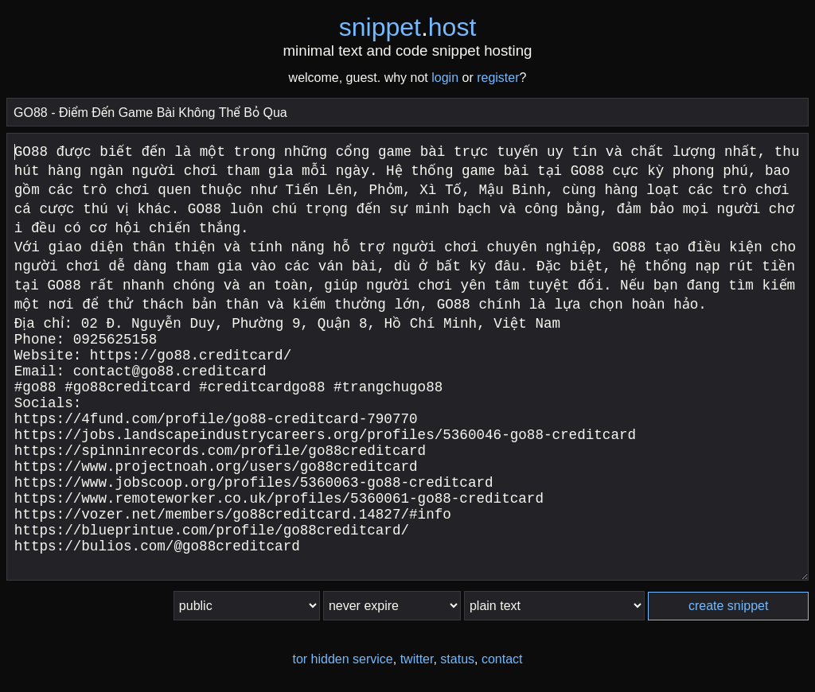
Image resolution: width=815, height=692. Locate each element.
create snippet (728, 605)
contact (502, 659)
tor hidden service (342, 659)
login (444, 77)
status (457, 659)
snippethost (408, 27)
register (498, 77)
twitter (417, 659)
